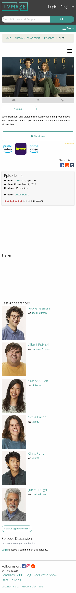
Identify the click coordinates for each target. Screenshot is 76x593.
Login (52, 6)
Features (8, 575)
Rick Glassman (39, 308)
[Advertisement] (26, 230)
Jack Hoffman (39, 312)
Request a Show (45, 575)
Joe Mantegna (38, 489)
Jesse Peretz (22, 194)
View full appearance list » (17, 528)
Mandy (35, 421)
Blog (27, 575)
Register (67, 6)
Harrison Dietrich (41, 349)
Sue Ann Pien (38, 381)
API (19, 575)
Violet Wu (37, 385)
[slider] (17, 201)
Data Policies (11, 580)
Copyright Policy (10, 586)
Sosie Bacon (37, 417)
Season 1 (20, 180)
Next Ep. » (19, 109)
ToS (41, 586)
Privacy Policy (29, 586)
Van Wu (36, 458)
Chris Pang (36, 453)
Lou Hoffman (39, 494)
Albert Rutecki (38, 344)
